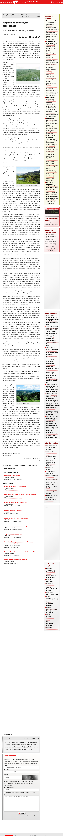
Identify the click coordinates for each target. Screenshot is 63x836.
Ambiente (15, 465)
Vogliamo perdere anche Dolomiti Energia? (51, 447)
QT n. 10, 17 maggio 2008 (13, 555)
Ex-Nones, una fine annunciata (52, 496)
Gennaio (51, 575)
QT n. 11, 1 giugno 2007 (12, 513)
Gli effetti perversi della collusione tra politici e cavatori (52, 187)
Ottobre (52, 588)
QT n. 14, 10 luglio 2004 (12, 490)
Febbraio (50, 570)
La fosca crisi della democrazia (52, 476)
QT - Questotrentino (51, 455)
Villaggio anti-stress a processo (51, 452)
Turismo (22, 465)
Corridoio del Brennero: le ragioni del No (11, 454)
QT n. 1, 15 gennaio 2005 (13, 505)
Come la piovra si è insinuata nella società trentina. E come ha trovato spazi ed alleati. (52, 91)
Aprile (50, 616)
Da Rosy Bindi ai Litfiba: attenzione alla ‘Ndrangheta (52, 199)
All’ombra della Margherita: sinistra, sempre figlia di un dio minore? (51, 462)
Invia (21, 813)
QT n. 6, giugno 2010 (12, 563)
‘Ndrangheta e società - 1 (50, 472)
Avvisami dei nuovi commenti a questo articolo (20, 792)
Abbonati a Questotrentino (50, 231)
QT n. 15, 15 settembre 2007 (14, 521)
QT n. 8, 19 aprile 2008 (12, 547)
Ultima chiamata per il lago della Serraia (51, 491)
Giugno (49, 603)
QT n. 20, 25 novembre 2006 (15, 15)
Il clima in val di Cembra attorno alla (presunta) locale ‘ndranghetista (51, 47)
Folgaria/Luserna (31, 465)
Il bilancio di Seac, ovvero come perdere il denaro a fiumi (52, 485)
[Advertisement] (21, 649)
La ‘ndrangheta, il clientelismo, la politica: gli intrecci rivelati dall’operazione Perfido (52, 79)
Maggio (52, 610)
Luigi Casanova (10, 34)
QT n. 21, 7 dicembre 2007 (13, 537)
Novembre (50, 584)
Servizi (28, 15)
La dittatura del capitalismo (51, 500)
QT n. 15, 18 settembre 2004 (14, 498)
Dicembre (49, 580)
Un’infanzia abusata (49, 468)
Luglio (52, 598)
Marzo (49, 622)
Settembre (52, 593)
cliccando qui (9, 785)
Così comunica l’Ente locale (31, 459)
